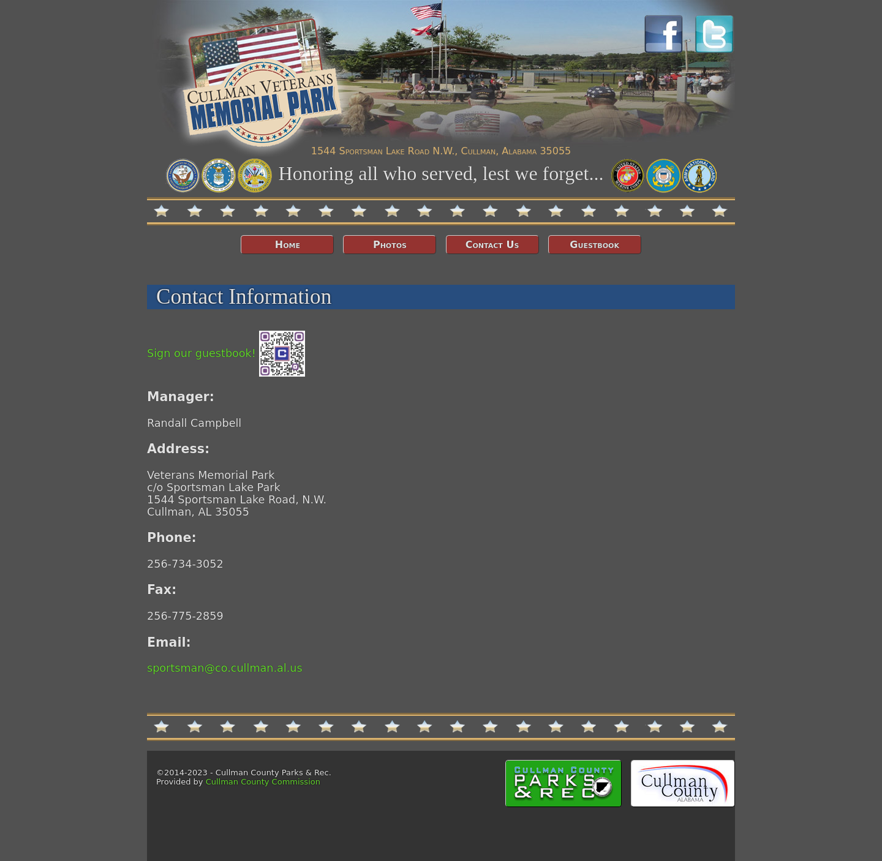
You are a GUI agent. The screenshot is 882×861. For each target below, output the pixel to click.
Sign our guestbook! (226, 353)
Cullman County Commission (263, 781)
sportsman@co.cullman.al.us (225, 668)
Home (287, 244)
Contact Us (492, 244)
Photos (390, 244)
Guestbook (594, 244)
